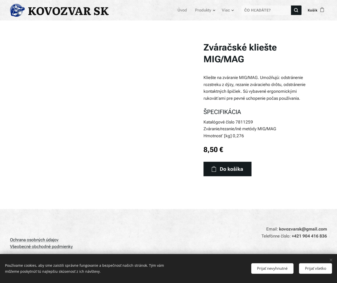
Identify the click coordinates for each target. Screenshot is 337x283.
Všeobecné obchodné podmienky (41, 246)
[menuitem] (185, 10)
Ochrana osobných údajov (34, 239)
